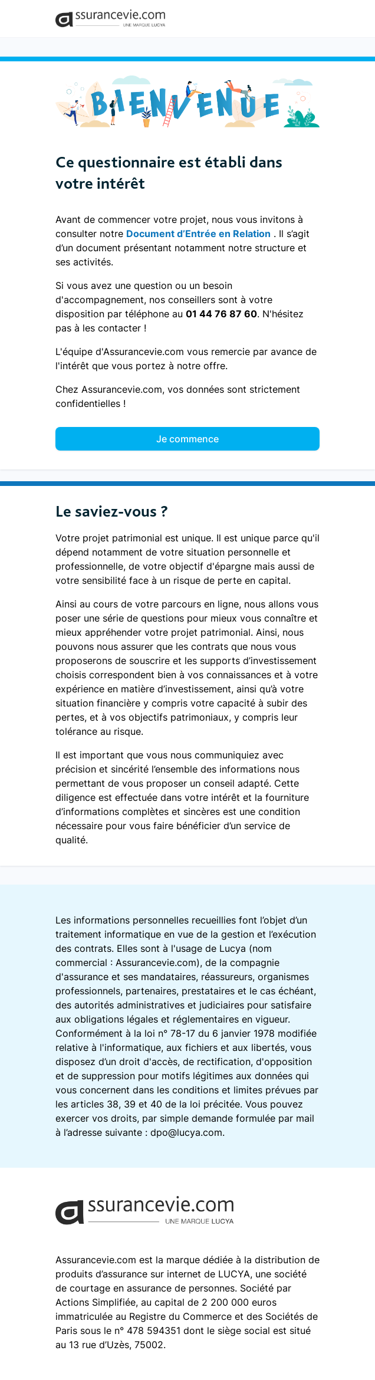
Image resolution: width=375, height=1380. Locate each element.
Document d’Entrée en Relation (198, 233)
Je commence (187, 439)
